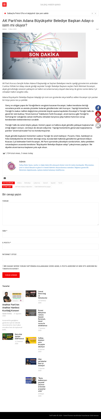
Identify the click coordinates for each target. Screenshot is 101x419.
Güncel (45, 183)
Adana (19, 183)
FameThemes (68, 415)
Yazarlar (6, 286)
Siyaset (53, 183)
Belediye (27, 183)
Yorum (5, 201)
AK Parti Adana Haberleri (23, 187)
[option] (52, 13)
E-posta (6, 242)
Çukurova (37, 183)
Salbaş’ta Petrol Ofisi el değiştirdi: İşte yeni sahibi (27, 13)
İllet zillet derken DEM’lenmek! (20, 336)
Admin (4, 29)
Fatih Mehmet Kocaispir (43, 187)
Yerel (60, 183)
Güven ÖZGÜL (7, 314)
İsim (4, 231)
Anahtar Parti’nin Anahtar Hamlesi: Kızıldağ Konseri (11, 307)
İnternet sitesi (9, 254)
